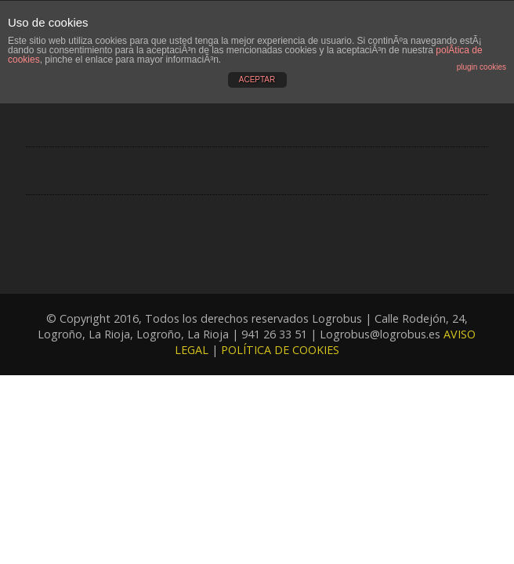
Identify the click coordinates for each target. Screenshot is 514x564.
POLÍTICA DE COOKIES (280, 349)
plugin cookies (481, 67)
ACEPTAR (257, 79)
